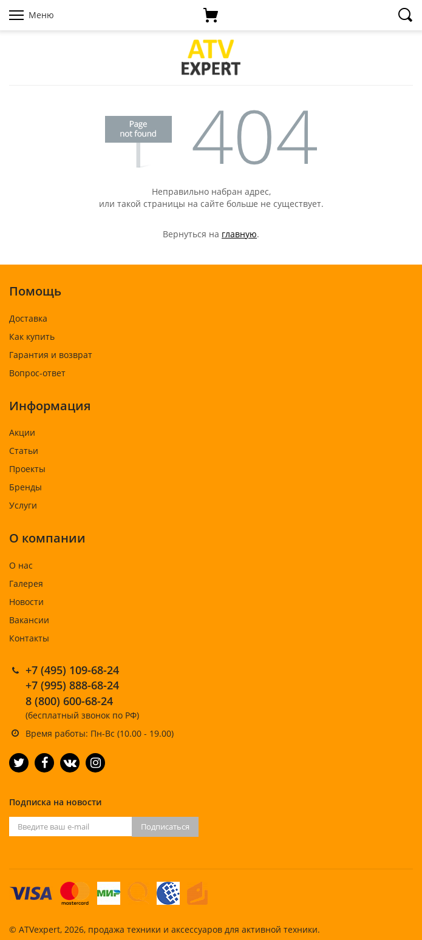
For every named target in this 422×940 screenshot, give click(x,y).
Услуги (23, 505)
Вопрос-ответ (37, 373)
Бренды (25, 487)
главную (239, 234)
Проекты (27, 469)
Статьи (23, 450)
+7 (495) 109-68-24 (72, 670)
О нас (21, 565)
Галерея (26, 583)
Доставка (28, 318)
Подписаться (165, 826)
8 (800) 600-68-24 (69, 701)
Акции (22, 432)
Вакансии (29, 620)
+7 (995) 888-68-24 (72, 685)
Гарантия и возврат (50, 354)
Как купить (32, 336)
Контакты (29, 638)
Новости (26, 601)
